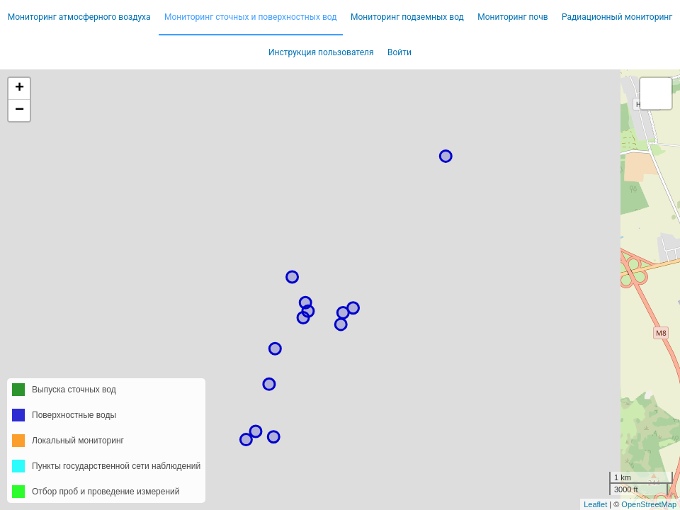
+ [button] (19, 88)
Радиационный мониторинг (617, 17)
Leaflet (595, 504)
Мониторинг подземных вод (407, 17)
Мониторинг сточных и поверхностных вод (250, 17)
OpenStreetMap (648, 504)
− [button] (19, 110)
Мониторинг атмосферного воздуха (79, 17)
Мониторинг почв (512, 17)
